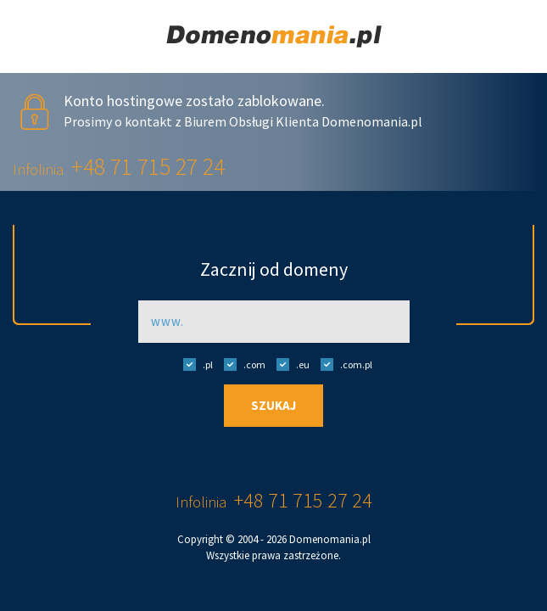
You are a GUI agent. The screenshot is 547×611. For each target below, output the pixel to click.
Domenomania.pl (330, 539)
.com (240, 364)
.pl (194, 364)
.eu (289, 364)
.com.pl (342, 364)
